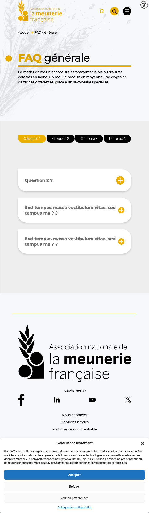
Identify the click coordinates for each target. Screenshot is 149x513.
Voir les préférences (75, 498)
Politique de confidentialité (74, 507)
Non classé (117, 139)
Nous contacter (74, 415)
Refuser (74, 486)
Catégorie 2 (60, 139)
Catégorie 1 (32, 139)
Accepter (74, 475)
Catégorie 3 (88, 139)
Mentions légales (74, 422)
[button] (143, 443)
